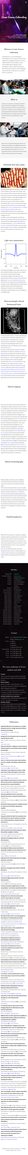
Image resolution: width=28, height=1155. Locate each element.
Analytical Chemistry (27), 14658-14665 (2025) (12, 828)
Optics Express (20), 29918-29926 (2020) (10, 1073)
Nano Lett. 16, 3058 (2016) (10, 442)
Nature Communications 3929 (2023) (10, 936)
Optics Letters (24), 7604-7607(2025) (9, 792)
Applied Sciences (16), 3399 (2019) (9, 1139)
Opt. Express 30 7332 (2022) (12, 361)
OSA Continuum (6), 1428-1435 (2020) (9, 1097)
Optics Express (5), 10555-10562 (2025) (10, 836)
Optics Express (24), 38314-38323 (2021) (10, 1031)
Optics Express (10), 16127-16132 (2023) (10, 944)
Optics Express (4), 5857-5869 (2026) (9, 778)
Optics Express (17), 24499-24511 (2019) (10, 1127)
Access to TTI (21, 639)
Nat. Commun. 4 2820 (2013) (11, 280)
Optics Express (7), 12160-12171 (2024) (10, 914)
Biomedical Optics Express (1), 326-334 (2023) (12, 983)
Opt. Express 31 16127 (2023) (10, 371)
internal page (3, 38)
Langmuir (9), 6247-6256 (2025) (8, 856)
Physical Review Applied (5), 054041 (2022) (11, 993)
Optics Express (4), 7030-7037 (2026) (9, 768)
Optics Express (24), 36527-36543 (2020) (10, 1063)
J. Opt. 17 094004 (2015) (17, 223)
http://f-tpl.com (18, 1150)
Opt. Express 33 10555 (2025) (12, 373)
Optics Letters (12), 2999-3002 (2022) (9, 1013)
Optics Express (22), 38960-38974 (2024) (10, 876)
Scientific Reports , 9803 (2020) (8, 1089)
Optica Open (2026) (5, 744)
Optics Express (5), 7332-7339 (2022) (9, 1023)
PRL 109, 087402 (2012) (18, 430)
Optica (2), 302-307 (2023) (7, 971)
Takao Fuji (16, 574)
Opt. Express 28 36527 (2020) (10, 209)
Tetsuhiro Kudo (17, 576)
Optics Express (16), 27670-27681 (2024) (10, 904)
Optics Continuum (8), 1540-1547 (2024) (10, 894)
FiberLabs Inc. (7, 347)
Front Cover (12, 926)
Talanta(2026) (4, 734)
